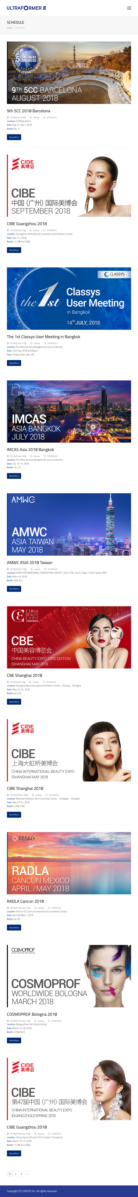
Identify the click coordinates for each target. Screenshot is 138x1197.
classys (36, 117)
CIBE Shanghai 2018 (25, 788)
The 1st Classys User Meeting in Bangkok (43, 336)
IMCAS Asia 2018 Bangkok (30, 449)
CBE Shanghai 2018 (24, 675)
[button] (129, 8)
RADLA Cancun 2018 (25, 901)
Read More (14, 137)
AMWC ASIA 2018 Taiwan (29, 562)
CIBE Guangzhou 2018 (27, 223)
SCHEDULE (52, 117)
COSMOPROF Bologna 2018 (32, 1014)
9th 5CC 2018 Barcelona (28, 110)
